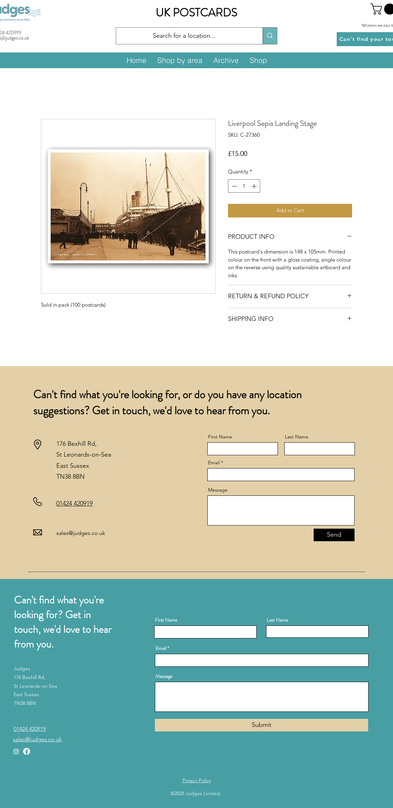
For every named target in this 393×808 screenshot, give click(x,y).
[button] (180, 60)
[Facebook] (26, 751)
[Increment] (254, 186)
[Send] (334, 535)
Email (214, 462)
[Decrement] (233, 186)
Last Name (296, 436)
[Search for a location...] (184, 36)
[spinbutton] (244, 186)
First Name (220, 436)
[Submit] (261, 725)
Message (218, 489)
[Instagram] (16, 751)
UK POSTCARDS (196, 13)
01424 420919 (74, 503)
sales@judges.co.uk (80, 533)
